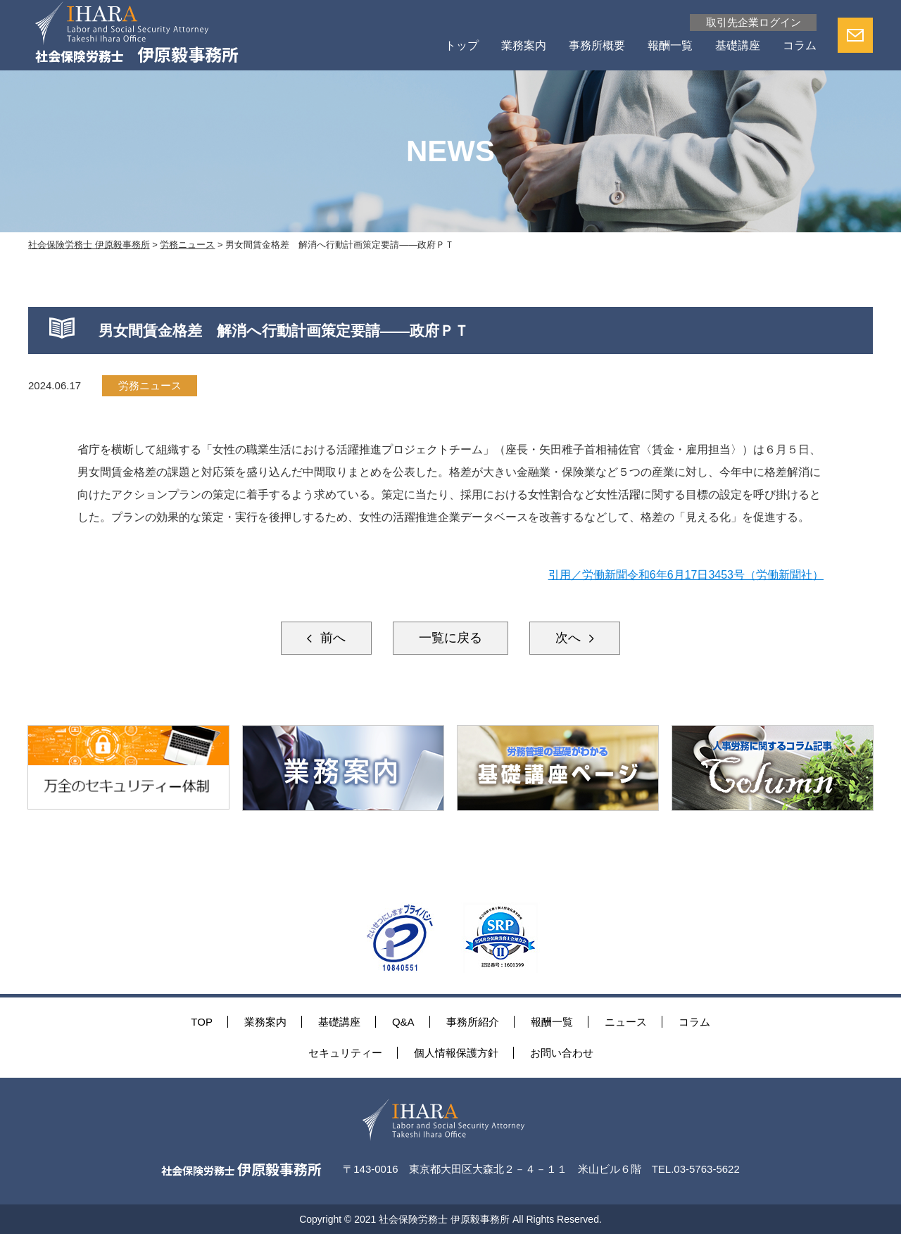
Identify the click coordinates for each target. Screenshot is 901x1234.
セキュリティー (345, 1053)
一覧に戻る (450, 638)
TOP (202, 1022)
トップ (462, 45)
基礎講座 (737, 45)
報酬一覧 (670, 45)
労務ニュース (150, 385)
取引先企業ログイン (753, 22)
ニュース (626, 1022)
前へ (331, 638)
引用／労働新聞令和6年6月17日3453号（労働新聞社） (686, 575)
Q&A (403, 1022)
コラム (800, 45)
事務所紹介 (472, 1022)
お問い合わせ (561, 1053)
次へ (569, 638)
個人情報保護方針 (456, 1053)
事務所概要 (597, 45)
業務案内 (523, 45)
